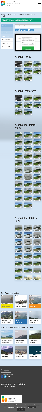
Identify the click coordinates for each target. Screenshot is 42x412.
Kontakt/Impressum (6, 372)
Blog (9, 376)
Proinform (6, 370)
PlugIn (17, 30)
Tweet (24, 30)
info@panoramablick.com (8, 386)
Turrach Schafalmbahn (7, 43)
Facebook (2, 376)
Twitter (5, 376)
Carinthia (4, 32)
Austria (4, 29)
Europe (4, 25)
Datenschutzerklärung (7, 374)
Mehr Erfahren (32, 407)
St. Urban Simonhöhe (7, 39)
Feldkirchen (5, 36)
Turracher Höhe (6, 47)
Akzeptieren (21, 409)
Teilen (31, 30)
